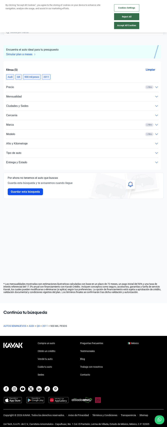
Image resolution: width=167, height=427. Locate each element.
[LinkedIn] (39, 389)
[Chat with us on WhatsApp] (159, 419)
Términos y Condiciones (104, 415)
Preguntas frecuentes (91, 343)
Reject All (126, 16)
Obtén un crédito (46, 351)
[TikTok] (47, 389)
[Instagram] (14, 389)
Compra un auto (46, 343)
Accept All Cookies (126, 25)
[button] (10, 77)
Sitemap (143, 415)
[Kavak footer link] (13, 359)
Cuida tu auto (45, 366)
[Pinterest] (55, 389)
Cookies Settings (126, 7)
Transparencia (128, 415)
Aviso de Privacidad (78, 415)
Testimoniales (87, 351)
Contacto (85, 374)
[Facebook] (6, 389)
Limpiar (150, 69)
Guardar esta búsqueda (25, 191)
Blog (82, 359)
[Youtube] (22, 389)
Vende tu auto (45, 359)
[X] (31, 389)
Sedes (41, 374)
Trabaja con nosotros (91, 366)
